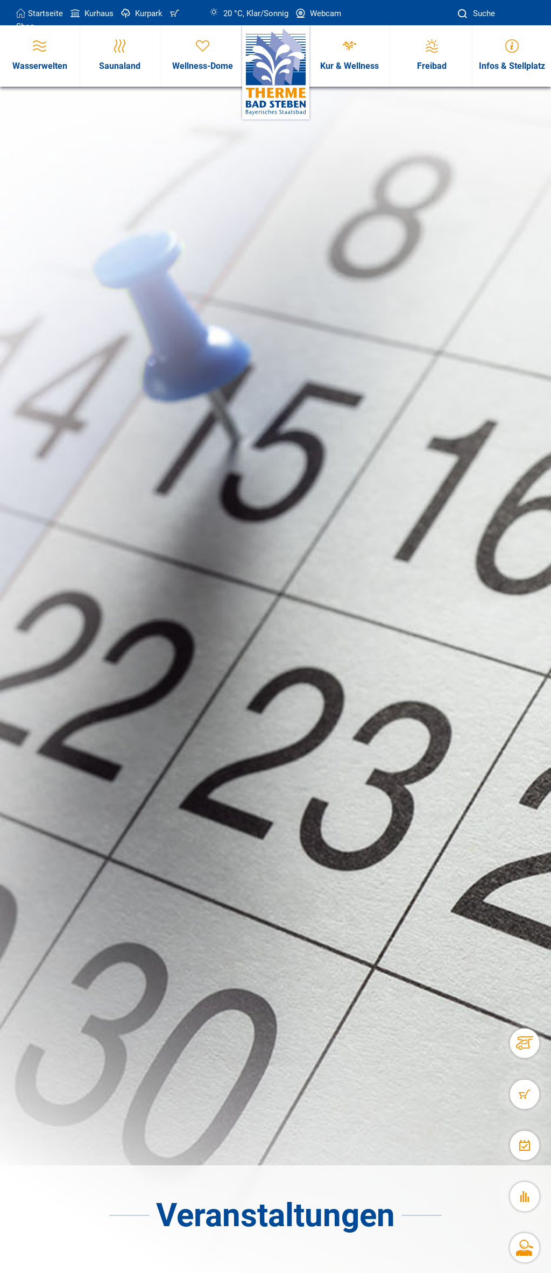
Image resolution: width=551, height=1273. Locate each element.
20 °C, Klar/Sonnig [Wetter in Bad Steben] (248, 13)
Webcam (317, 13)
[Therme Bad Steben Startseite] (275, 72)
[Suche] (464, 14)
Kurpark (141, 13)
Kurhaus (91, 13)
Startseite (39, 13)
